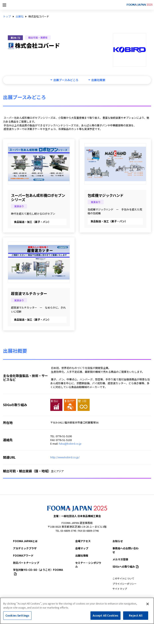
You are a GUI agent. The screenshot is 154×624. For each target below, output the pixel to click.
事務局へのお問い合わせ (125, 550)
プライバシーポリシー (124, 583)
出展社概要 (98, 80)
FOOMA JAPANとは (25, 541)
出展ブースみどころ (65, 80)
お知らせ (117, 541)
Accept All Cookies (105, 615)
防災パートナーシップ (26, 563)
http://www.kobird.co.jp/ (65, 457)
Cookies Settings (17, 615)
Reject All (135, 615)
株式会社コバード (38, 16)
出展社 (19, 16)
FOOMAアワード (23, 555)
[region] (77, 611)
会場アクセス (83, 541)
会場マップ (81, 548)
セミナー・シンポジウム (88, 564)
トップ (7, 16)
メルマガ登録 (120, 559)
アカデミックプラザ (24, 548)
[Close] (147, 604)
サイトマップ (119, 588)
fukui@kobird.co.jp (70, 443)
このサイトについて (123, 578)
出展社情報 (81, 555)
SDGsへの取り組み (125, 566)
